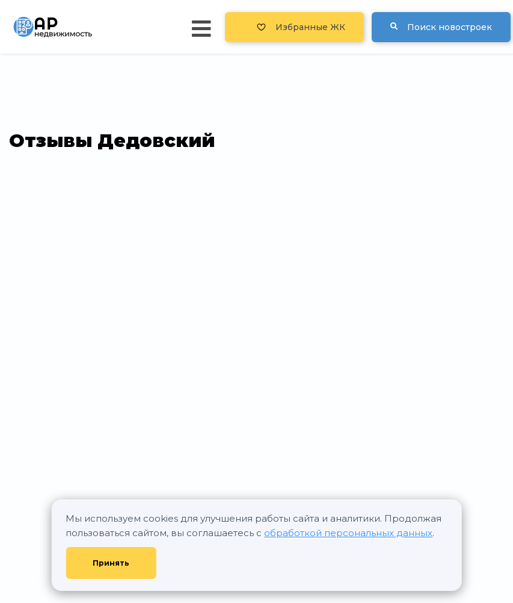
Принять (111, 562)
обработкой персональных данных (348, 533)
